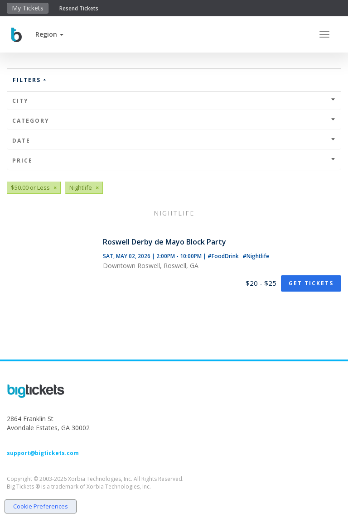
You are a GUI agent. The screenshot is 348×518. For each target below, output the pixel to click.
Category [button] (174, 121)
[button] (49, 34)
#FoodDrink (224, 256)
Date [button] (174, 140)
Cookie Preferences (40, 506)
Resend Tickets (78, 8)
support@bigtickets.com (43, 453)
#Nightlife (255, 256)
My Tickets (28, 8)
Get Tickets (311, 283)
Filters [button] (30, 80)
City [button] (174, 101)
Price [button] (174, 160)
